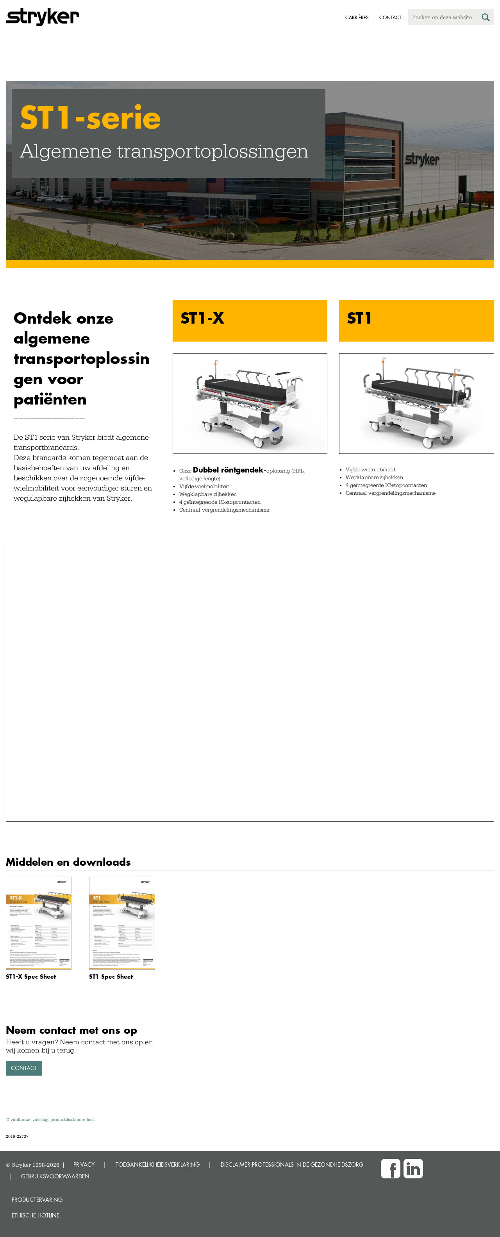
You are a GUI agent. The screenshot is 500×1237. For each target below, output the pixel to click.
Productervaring (37, 1199)
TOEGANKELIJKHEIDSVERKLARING (158, 1164)
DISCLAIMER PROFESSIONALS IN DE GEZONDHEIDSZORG (292, 1164)
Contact (24, 1068)
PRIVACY (84, 1164)
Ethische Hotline (35, 1215)
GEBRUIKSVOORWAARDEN (55, 1176)
